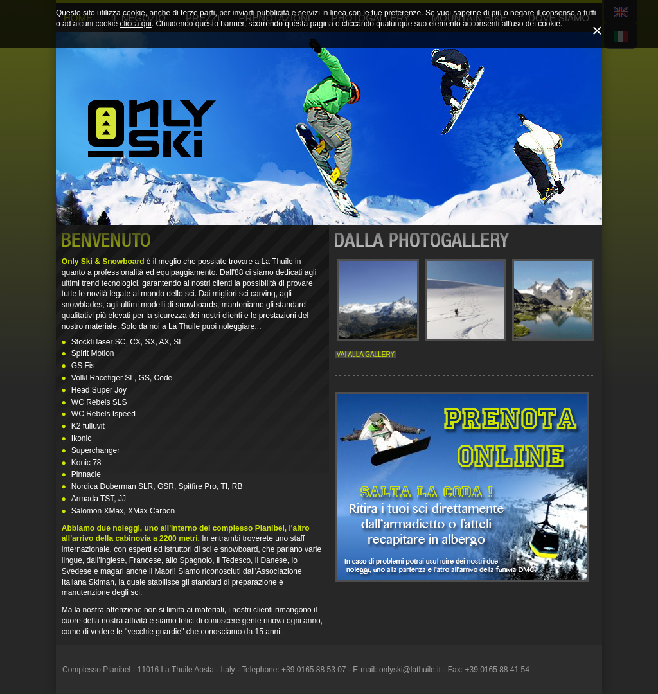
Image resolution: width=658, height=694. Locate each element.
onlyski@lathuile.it (410, 669)
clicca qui (135, 23)
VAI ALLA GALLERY (366, 354)
